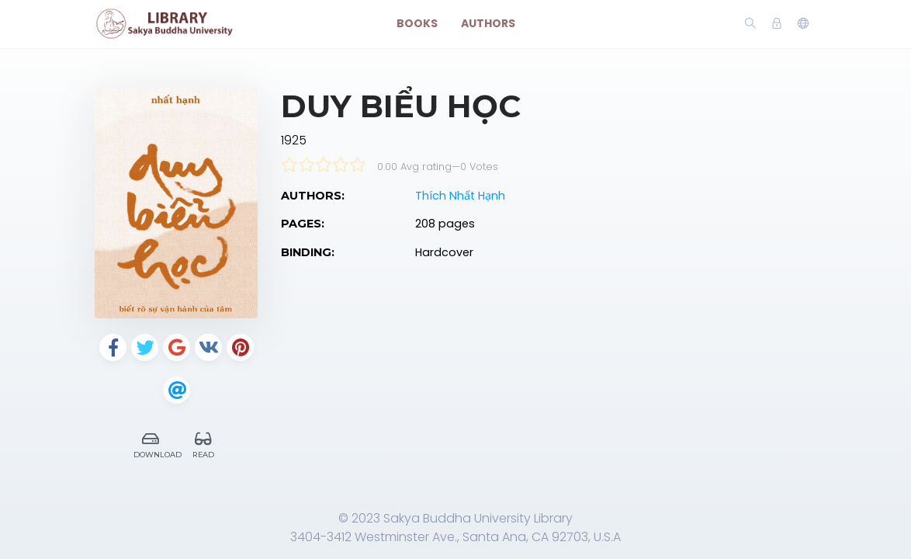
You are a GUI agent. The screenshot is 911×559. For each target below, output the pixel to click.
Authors (488, 23)
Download (154, 443)
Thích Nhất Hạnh (460, 195)
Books (417, 23)
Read (203, 443)
